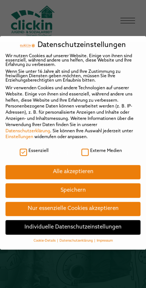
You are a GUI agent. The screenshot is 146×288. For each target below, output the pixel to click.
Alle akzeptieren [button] (73, 168)
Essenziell (34, 146)
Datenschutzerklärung (27, 127)
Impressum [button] (105, 236)
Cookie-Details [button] (45, 236)
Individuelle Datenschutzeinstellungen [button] (73, 223)
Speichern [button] (73, 186)
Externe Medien (101, 146)
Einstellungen (19, 133)
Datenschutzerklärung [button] (76, 236)
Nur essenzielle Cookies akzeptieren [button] (73, 204)
